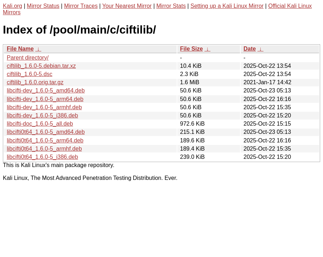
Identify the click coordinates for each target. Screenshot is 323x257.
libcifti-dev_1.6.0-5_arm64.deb (45, 99)
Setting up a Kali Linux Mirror (227, 6)
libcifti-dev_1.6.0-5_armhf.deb (44, 107)
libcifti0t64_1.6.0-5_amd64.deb (46, 132)
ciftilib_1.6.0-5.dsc (29, 74)
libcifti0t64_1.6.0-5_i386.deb (42, 157)
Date (250, 49)
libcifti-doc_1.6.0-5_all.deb (40, 124)
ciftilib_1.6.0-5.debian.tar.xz (41, 66)
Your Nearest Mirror (127, 6)
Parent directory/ (27, 58)
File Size (191, 49)
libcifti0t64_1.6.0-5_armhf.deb (44, 149)
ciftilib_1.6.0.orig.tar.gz (35, 82)
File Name (20, 49)
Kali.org (12, 6)
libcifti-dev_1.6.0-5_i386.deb (42, 115)
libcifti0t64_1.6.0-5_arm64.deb (45, 140)
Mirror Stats (171, 6)
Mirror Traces (81, 6)
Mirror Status (43, 6)
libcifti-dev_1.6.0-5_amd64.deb (46, 90)
